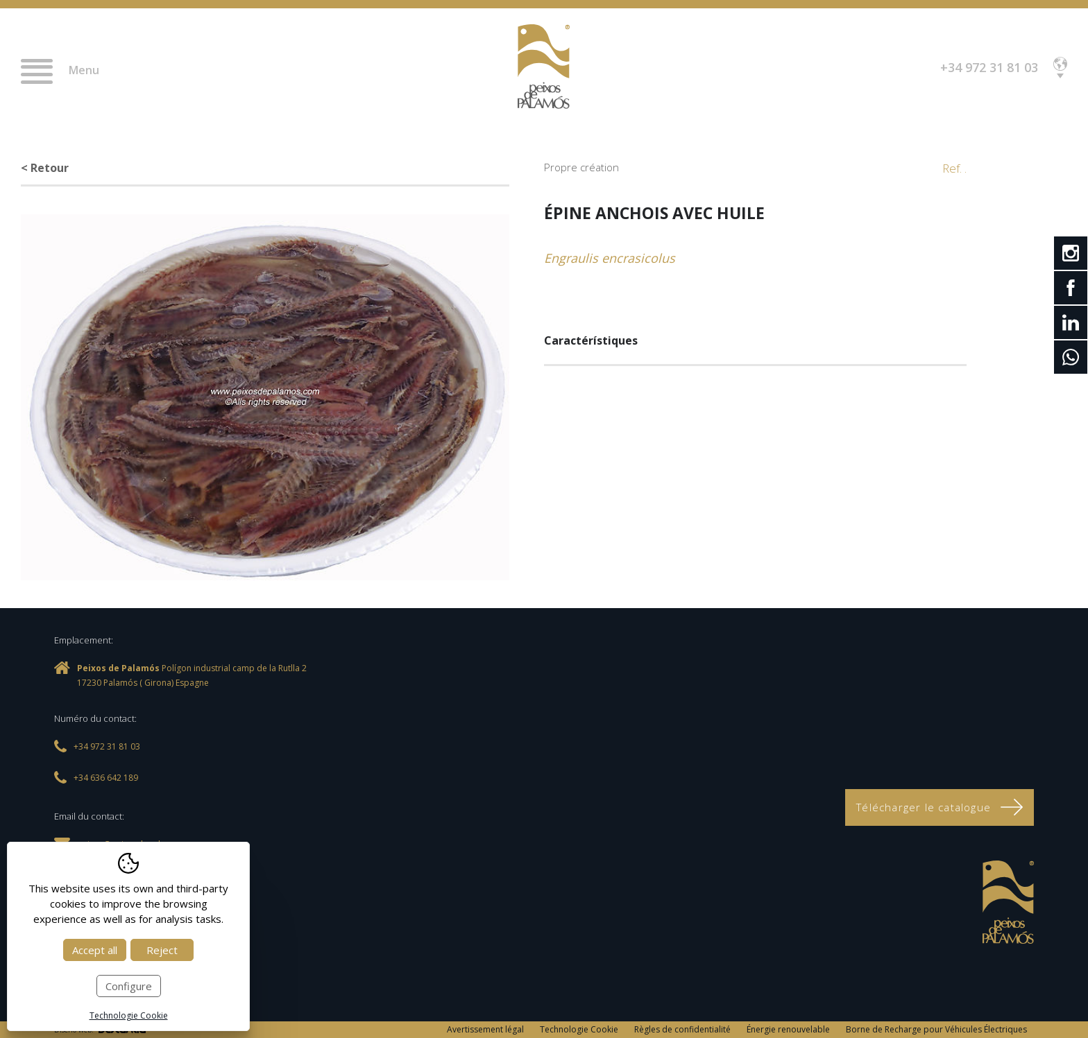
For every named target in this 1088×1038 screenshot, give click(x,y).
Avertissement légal (485, 1029)
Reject (162, 950)
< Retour (45, 167)
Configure (128, 986)
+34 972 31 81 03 (989, 67)
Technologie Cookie (579, 1029)
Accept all (94, 950)
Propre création (581, 167)
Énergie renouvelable (788, 1029)
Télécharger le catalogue (939, 807)
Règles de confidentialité (682, 1029)
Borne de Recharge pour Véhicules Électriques (936, 1029)
